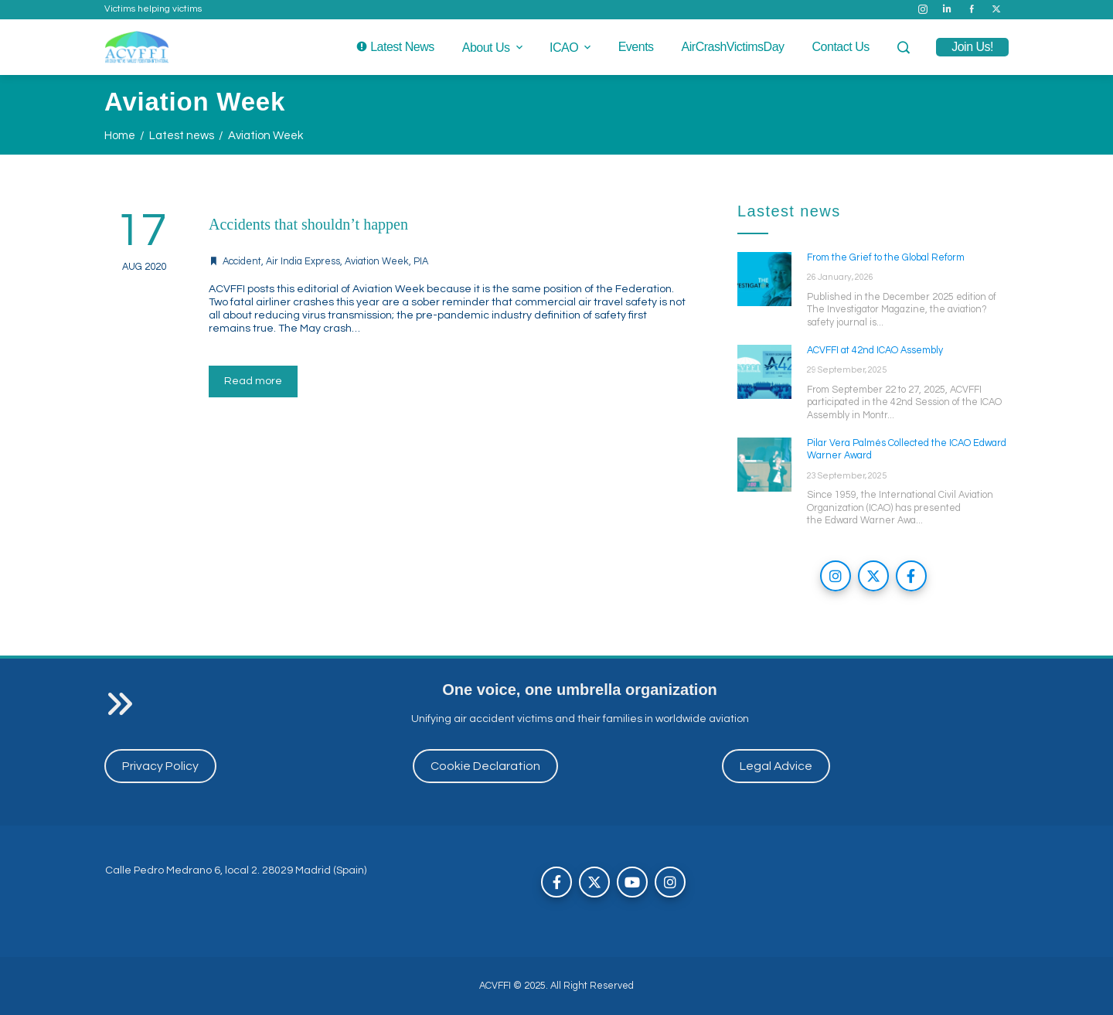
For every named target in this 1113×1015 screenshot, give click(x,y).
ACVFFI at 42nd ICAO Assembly (875, 351)
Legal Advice (776, 766)
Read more (253, 381)
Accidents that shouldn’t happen (308, 224)
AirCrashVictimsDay (733, 46)
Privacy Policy (160, 766)
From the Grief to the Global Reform (886, 258)
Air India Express (303, 262)
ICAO (572, 47)
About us (493, 47)
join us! (972, 46)
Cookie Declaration (485, 766)
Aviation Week (377, 262)
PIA (421, 262)
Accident (242, 262)
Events (636, 46)
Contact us (841, 46)
